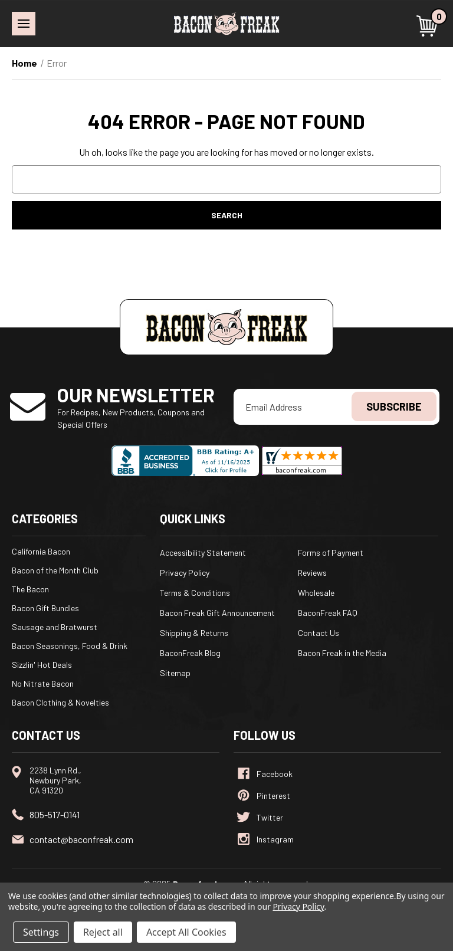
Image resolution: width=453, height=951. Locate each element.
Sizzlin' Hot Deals (42, 665)
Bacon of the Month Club (55, 570)
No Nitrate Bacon (43, 683)
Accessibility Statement (203, 552)
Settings (41, 932)
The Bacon (30, 589)
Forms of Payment (330, 552)
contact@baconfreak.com (81, 839)
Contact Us (318, 633)
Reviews (312, 573)
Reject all (103, 932)
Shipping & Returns (194, 633)
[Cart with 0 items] (428, 26)
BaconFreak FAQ (327, 613)
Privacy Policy (184, 573)
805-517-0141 (54, 814)
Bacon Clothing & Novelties (60, 702)
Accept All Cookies (186, 932)
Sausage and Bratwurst (54, 627)
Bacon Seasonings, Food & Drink (69, 646)
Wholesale (316, 593)
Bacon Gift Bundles (45, 608)
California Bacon (41, 551)
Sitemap (175, 673)
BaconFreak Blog (190, 653)
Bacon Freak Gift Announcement (217, 613)
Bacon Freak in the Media (342, 653)
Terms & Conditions (195, 593)
